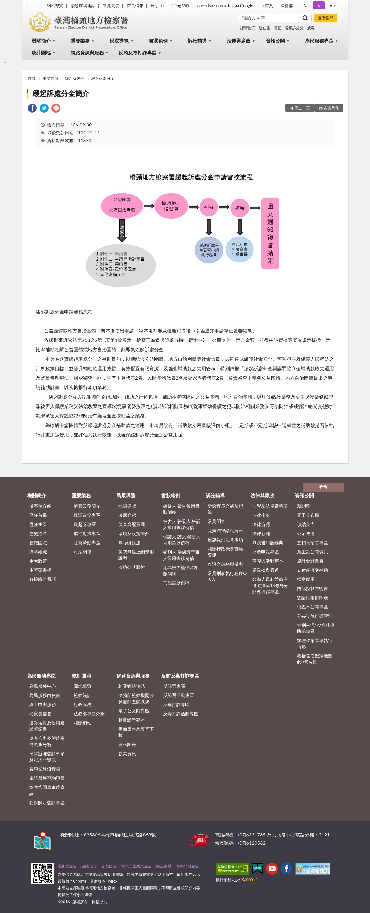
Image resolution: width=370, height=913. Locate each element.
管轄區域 (38, 542)
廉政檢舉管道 (265, 570)
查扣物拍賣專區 (312, 542)
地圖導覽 (127, 506)
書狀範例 (158, 40)
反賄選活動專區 (178, 695)
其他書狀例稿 (176, 582)
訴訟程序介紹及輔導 (225, 509)
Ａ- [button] (305, 5)
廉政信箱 (89, 866)
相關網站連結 (131, 686)
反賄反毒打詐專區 (137, 52)
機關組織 (38, 551)
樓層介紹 (127, 515)
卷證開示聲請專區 (47, 802)
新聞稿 (303, 506)
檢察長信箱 (40, 713)
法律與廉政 (239, 40)
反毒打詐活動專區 (180, 713)
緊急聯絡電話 (83, 5)
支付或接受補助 (312, 570)
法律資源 (261, 524)
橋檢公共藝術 (131, 567)
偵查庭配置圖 (131, 524)
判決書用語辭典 (267, 542)
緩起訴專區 (74, 78)
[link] (32, 109)
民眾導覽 (119, 40)
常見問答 (111, 5)
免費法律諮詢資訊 (225, 530)
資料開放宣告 (187, 866)
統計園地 (41, 52)
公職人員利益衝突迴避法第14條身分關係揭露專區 (270, 585)
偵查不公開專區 (312, 606)
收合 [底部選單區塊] (323, 486)
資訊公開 (275, 40)
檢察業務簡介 (87, 506)
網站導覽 (55, 5)
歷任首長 (38, 515)
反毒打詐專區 (176, 704)
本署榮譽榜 (40, 570)
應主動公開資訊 (312, 551)
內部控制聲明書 (312, 588)
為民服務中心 (42, 686)
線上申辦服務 (42, 704)
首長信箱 (135, 5)
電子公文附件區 (133, 710)
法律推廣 (261, 515)
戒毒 (311, 27)
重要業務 (80, 40)
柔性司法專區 (87, 533)
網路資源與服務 (87, 52)
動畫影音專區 (131, 719)
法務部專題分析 (89, 713)
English (157, 5)
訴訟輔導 (197, 40)
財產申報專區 (265, 551)
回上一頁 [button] (302, 107)
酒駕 (277, 27)
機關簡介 (41, 40)
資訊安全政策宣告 (136, 866)
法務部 (286, 5)
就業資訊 (127, 753)
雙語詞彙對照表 (312, 597)
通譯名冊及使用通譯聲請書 (47, 726)
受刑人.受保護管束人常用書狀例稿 (181, 555)
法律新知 (261, 533)
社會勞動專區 (87, 542)
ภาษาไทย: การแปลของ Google (225, 5)
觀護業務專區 (87, 515)
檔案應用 (306, 579)
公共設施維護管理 (314, 615)
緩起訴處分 (294, 27)
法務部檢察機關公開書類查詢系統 (136, 698)
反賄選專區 (174, 686)
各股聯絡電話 (42, 579)
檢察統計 (82, 695)
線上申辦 (164, 866)
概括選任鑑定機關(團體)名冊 (314, 659)
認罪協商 (248, 27)
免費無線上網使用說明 (136, 555)
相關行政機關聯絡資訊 (225, 552)
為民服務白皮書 (44, 695)
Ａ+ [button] (332, 5)
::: (27, 4)
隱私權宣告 (67, 866)
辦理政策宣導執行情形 (314, 643)
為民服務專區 (319, 40)
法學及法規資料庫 (270, 506)
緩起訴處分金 (102, 78)
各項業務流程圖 (44, 768)
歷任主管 (38, 524)
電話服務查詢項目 (47, 778)
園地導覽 (82, 686)
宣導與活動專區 (267, 560)
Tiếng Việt (180, 5)
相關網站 (82, 722)
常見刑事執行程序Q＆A (227, 576)
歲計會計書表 (310, 560)
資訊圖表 (127, 744)
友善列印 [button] (331, 107)
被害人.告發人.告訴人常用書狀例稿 (182, 524)
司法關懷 (82, 551)
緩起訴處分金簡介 (61, 93)
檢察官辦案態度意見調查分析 (47, 741)
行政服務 (82, 704)
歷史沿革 (38, 533)
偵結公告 (306, 524)
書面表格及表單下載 (136, 732)
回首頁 (267, 5)
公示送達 (306, 533)
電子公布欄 (308, 515)
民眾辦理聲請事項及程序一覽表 (47, 756)
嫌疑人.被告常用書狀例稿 (181, 509)
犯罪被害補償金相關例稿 (180, 570)
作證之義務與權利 (225, 564)
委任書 (264, 27)
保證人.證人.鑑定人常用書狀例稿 (182, 539)
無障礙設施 (129, 542)
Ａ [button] (319, 5)
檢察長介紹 (40, 506)
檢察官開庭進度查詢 (47, 790)
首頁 (31, 78)
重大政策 (38, 560)
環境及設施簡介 (133, 533)
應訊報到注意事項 (225, 539)
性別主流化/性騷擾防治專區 (316, 628)
